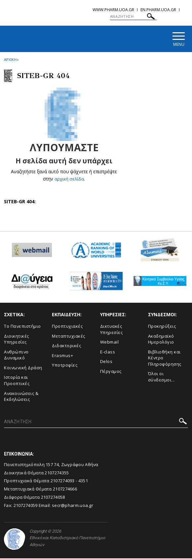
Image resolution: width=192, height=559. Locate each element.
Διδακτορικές (66, 346)
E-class (107, 352)
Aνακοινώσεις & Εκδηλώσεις (21, 397)
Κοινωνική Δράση (23, 369)
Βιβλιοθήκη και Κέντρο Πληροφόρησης (164, 358)
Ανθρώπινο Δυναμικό (16, 355)
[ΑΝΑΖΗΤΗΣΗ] (133, 16)
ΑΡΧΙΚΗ (10, 60)
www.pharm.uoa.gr (113, 10)
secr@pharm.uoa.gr (72, 506)
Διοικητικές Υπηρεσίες (16, 340)
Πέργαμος (111, 372)
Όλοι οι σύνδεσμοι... (161, 378)
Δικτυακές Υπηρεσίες (111, 330)
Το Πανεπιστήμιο (22, 327)
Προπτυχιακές (67, 327)
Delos (106, 362)
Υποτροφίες (64, 366)
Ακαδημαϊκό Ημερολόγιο (161, 340)
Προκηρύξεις (162, 327)
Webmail (109, 343)
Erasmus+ (62, 356)
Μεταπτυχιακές (68, 337)
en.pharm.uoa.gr (158, 10)
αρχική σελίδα (69, 180)
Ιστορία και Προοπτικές (16, 381)
